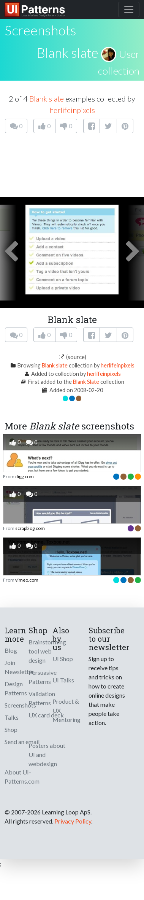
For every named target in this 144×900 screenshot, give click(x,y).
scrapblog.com (30, 528)
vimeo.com (26, 580)
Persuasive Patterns (42, 677)
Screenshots (20, 705)
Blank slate (67, 52)
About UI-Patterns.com (22, 776)
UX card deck (46, 715)
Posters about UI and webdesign (46, 754)
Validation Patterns (41, 698)
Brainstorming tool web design (47, 651)
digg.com (24, 476)
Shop (11, 729)
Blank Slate (86, 381)
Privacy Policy (72, 821)
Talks (12, 717)
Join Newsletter (19, 667)
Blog (11, 650)
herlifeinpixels (72, 109)
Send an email (22, 741)
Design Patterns (16, 688)
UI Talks (63, 680)
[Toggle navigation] (128, 9)
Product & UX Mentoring (66, 710)
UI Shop (62, 658)
